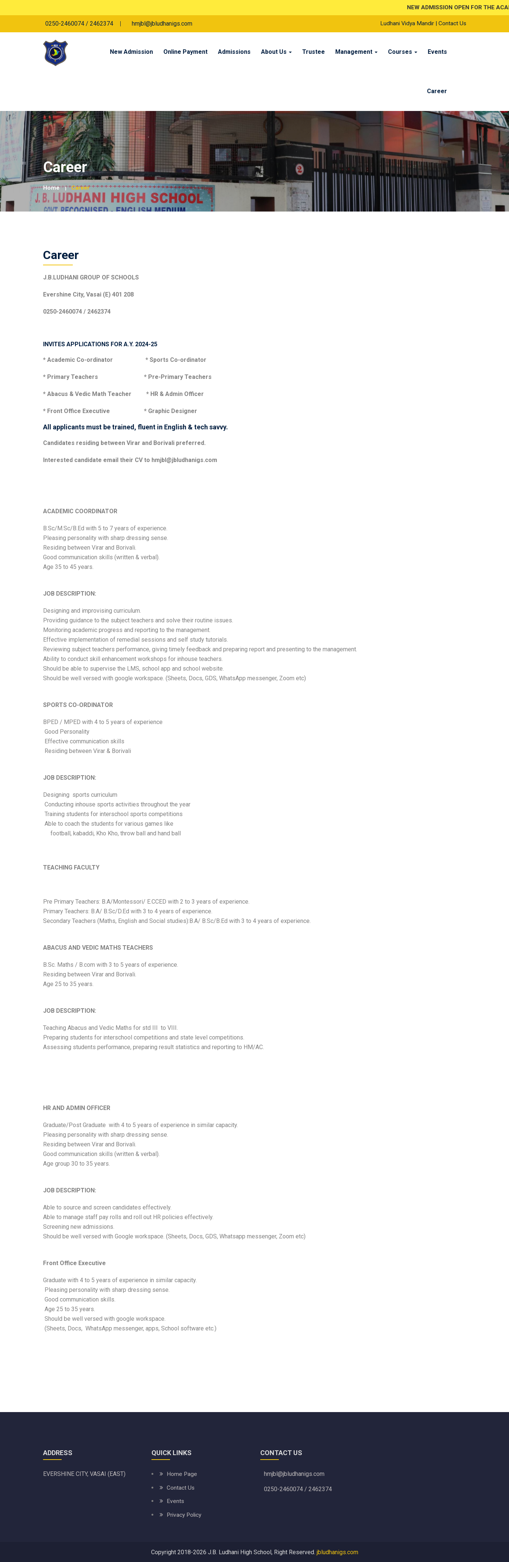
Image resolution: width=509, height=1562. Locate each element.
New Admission (131, 52)
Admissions (234, 52)
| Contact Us (450, 23)
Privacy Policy (185, 1513)
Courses (402, 52)
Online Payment (185, 52)
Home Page (182, 1473)
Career (437, 91)
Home (51, 187)
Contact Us (181, 1487)
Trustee (313, 52)
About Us (276, 52)
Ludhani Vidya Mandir (405, 23)
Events (437, 52)
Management (356, 52)
